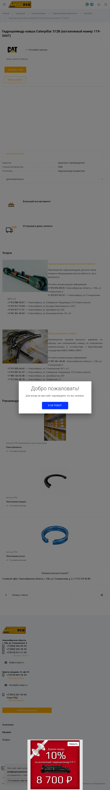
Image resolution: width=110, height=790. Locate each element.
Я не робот (55, 405)
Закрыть (73, 744)
